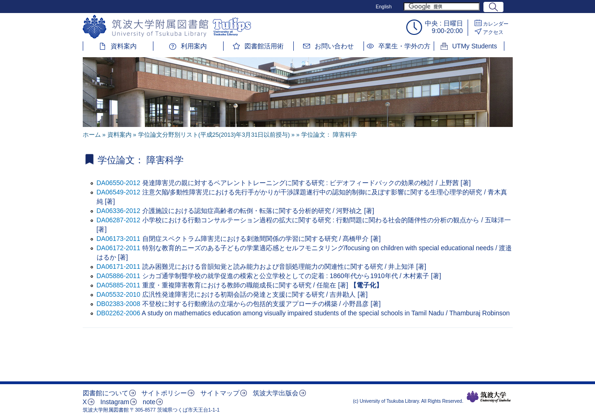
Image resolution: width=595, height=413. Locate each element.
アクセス (493, 32)
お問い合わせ (334, 46)
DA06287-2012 (118, 220)
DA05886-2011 (118, 276)
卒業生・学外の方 (404, 46)
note (149, 402)
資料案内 (124, 46)
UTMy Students (474, 46)
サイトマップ (219, 393)
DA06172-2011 (118, 248)
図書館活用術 (264, 46)
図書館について (105, 393)
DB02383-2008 (118, 303)
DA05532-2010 (118, 294)
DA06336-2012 (118, 210)
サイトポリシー (164, 393)
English (383, 6)
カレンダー (496, 24)
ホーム (92, 135)
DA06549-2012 (118, 192)
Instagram (114, 402)
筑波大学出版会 (275, 393)
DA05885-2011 (118, 285)
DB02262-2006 (118, 313)
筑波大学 (489, 397)
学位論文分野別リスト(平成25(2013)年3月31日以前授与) (214, 135)
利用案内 (194, 46)
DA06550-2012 (118, 183)
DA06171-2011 (118, 266)
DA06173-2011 (118, 238)
